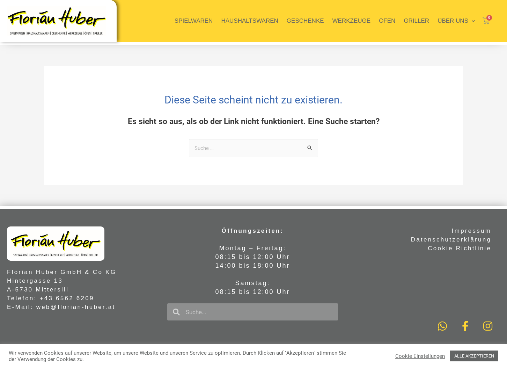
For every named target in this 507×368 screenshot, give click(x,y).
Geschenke (305, 20)
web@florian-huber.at (76, 307)
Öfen (387, 20)
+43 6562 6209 (67, 298)
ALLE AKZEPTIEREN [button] (474, 356)
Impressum (471, 231)
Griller (416, 20)
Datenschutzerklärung (451, 239)
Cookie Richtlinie (459, 248)
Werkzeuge (351, 20)
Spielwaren (194, 20)
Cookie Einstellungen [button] (420, 356)
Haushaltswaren (249, 20)
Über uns (456, 21)
